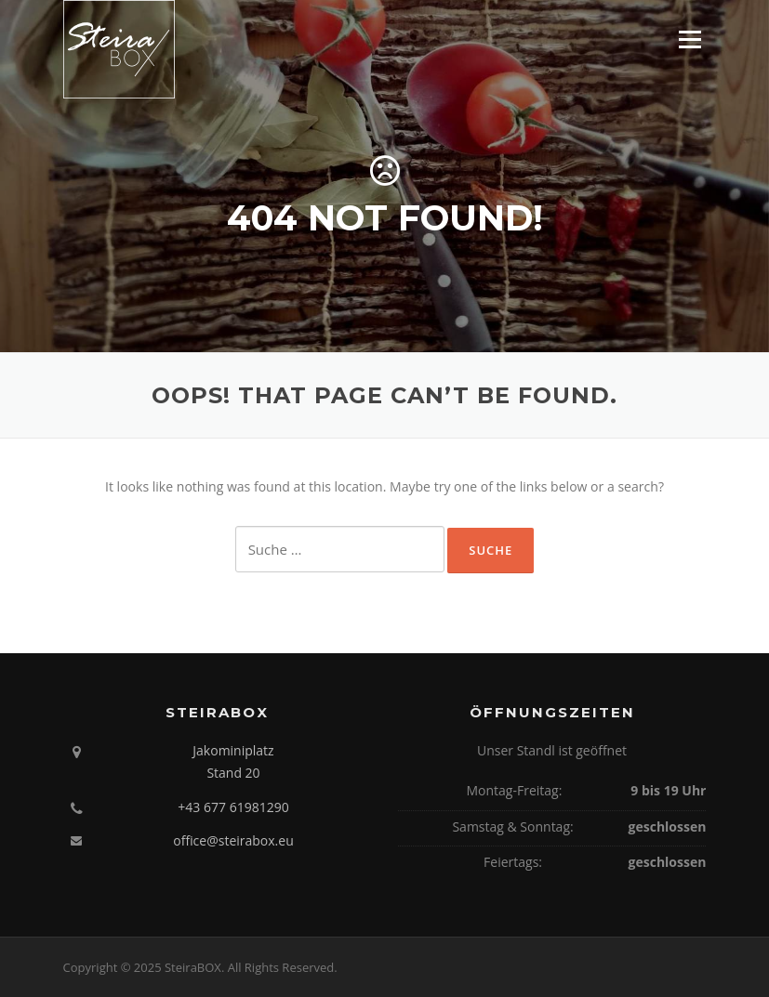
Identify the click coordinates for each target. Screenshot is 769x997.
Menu (689, 39)
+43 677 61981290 (233, 807)
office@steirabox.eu (233, 840)
